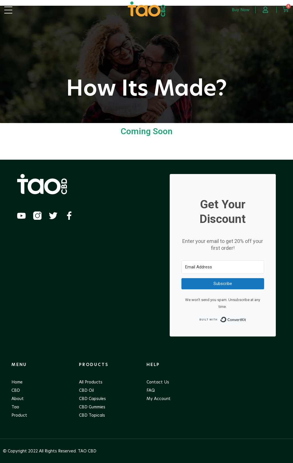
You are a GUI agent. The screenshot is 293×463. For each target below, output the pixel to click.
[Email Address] (222, 267)
